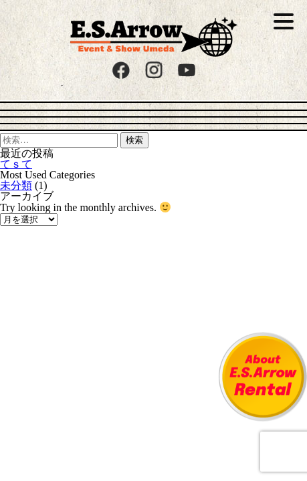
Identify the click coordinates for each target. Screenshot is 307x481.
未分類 (16, 185)
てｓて (16, 164)
